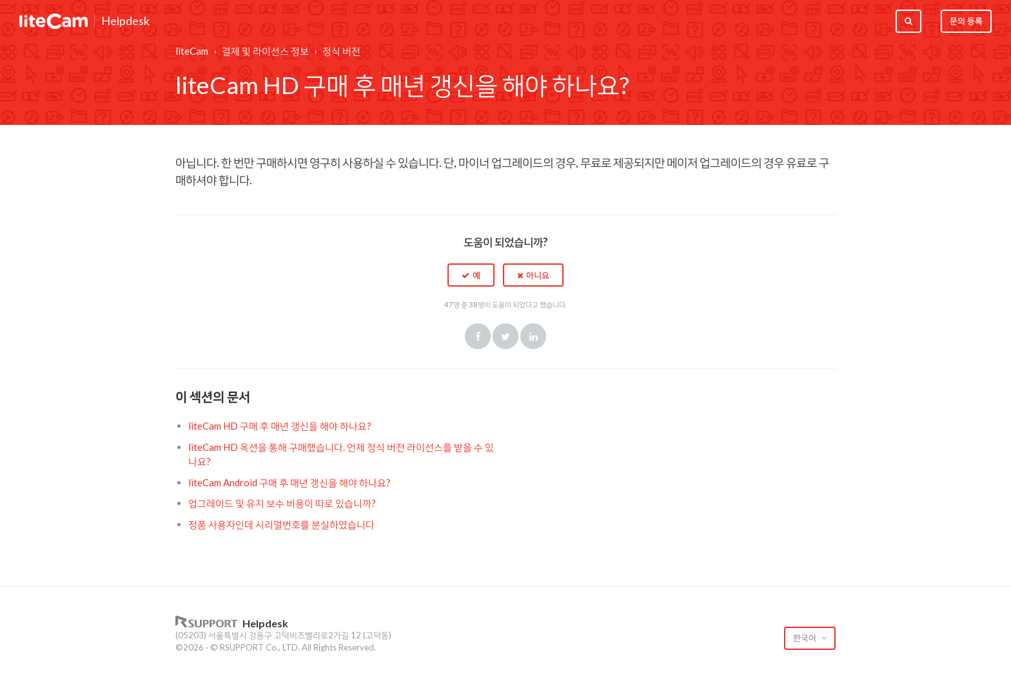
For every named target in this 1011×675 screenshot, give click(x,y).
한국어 (805, 637)
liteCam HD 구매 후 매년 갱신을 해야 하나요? (279, 426)
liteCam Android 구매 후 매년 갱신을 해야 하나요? (289, 482)
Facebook (478, 336)
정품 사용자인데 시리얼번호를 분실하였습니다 (281, 524)
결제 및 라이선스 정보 (265, 51)
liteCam (191, 51)
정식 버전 (341, 51)
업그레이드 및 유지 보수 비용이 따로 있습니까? (282, 503)
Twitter (505, 336)
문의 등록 (966, 20)
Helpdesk (125, 21)
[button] (471, 275)
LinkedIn (533, 336)
